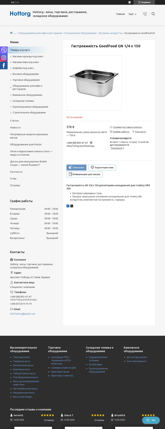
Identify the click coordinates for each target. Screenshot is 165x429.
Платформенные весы (25, 377)
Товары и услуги (20, 49)
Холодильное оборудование (80, 33)
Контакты (16, 171)
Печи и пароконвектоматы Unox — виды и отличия (31, 153)
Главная (120, 14)
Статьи (14, 120)
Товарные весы (21, 361)
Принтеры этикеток (62, 375)
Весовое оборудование (26, 74)
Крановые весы (21, 369)
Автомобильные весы (25, 388)
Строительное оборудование (29, 112)
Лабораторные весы (24, 373)
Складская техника (23, 101)
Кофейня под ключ (23, 68)
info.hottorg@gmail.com (22, 313)
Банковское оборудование (27, 95)
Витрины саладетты (110, 33)
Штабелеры (95, 364)
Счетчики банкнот (137, 361)
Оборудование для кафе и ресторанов (40, 33)
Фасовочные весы (23, 365)
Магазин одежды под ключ (28, 56)
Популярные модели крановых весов (29, 136)
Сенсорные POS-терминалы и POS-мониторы (61, 360)
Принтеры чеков (60, 371)
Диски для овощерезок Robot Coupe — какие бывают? (28, 163)
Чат (151, 420)
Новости (15, 127)
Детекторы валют (137, 357)
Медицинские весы (24, 392)
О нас (13, 178)
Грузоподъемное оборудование (30, 106)
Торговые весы (21, 357)
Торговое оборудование (26, 80)
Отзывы (15, 185)
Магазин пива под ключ (26, 62)
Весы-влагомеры (22, 396)
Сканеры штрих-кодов (63, 367)
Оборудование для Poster (26, 144)
